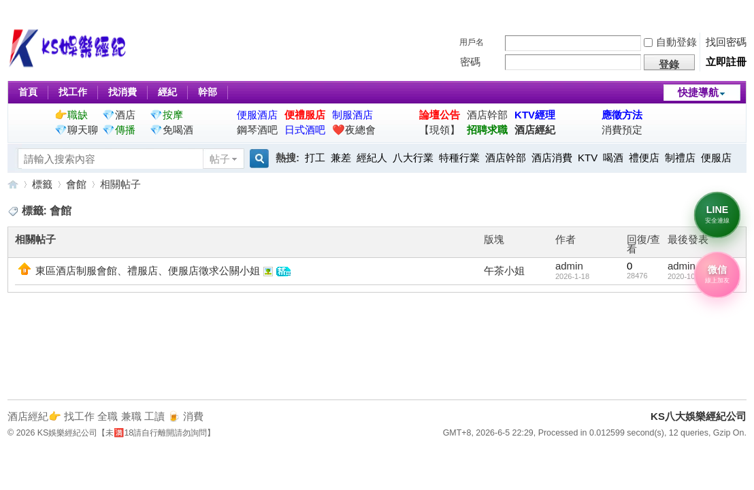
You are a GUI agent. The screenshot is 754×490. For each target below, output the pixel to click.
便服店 (716, 157)
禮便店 (644, 157)
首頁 (27, 91)
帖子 (220, 159)
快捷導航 (698, 92)
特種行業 (459, 157)
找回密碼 (726, 42)
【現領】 (439, 129)
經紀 (167, 91)
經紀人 (372, 157)
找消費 (122, 91)
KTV (587, 157)
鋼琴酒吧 (257, 129)
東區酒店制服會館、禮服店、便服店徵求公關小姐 (147, 270)
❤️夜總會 (354, 129)
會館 (76, 184)
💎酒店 (118, 114)
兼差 (341, 157)
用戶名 (471, 42)
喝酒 (613, 157)
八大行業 (413, 157)
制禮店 (680, 157)
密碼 (470, 61)
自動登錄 (670, 42)
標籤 (42, 184)
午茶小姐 (504, 270)
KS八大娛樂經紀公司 (12, 184)
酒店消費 (551, 157)
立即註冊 (726, 61)
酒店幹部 (487, 114)
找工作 (73, 91)
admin (569, 266)
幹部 (207, 91)
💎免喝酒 (171, 129)
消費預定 (622, 129)
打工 (315, 157)
